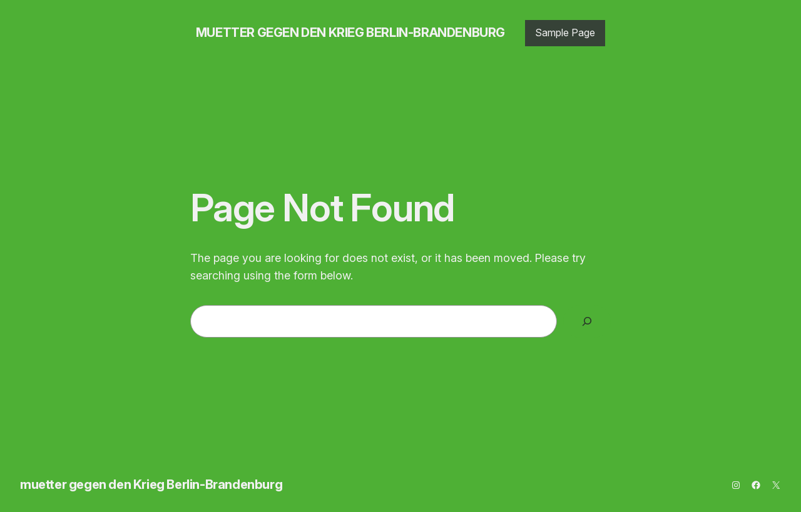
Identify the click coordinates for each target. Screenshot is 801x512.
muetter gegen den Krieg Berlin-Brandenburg (350, 32)
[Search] (587, 321)
